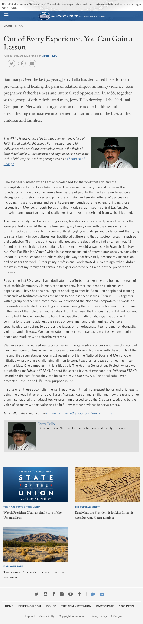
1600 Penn (126, 606)
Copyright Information (72, 616)
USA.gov (116, 616)
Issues (51, 606)
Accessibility (47, 616)
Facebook (23, 60)
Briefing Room (29, 606)
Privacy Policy (98, 616)
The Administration (76, 606)
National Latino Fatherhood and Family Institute (79, 413)
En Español (28, 616)
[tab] (6, 16)
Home (8, 26)
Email (33, 60)
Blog (19, 26)
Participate (105, 606)
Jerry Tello (49, 55)
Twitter (12, 60)
